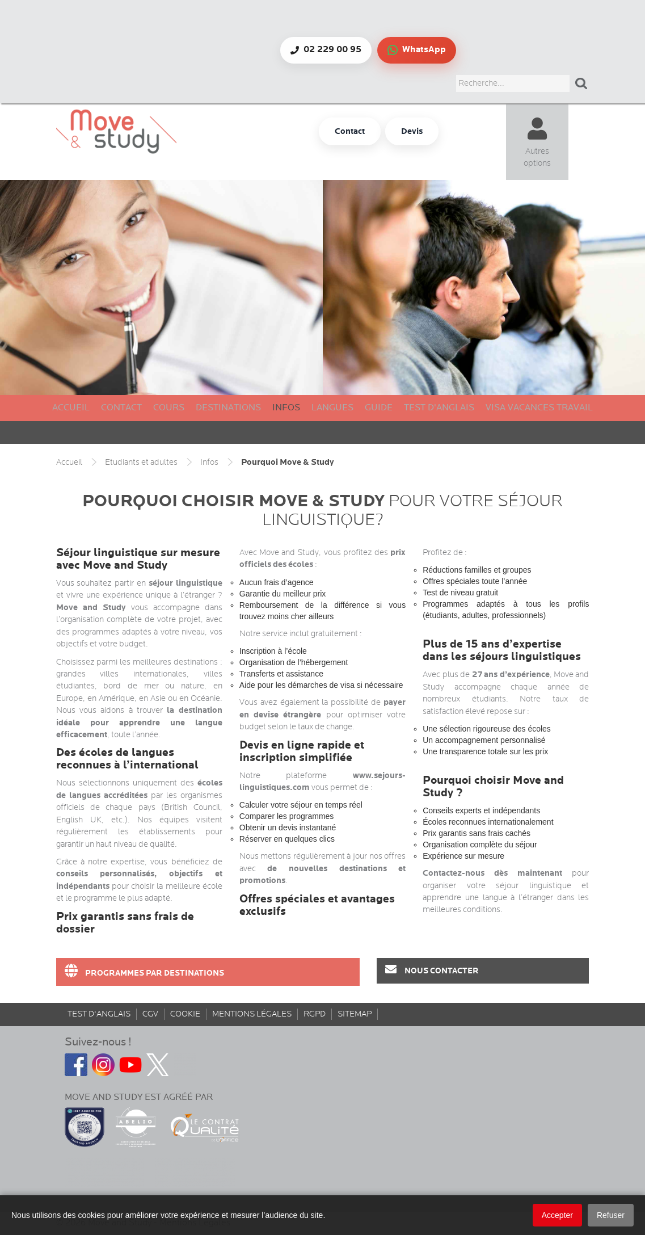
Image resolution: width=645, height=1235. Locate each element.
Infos (286, 407)
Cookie (185, 1014)
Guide (379, 407)
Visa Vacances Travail (539, 407)
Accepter (557, 1215)
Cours (168, 407)
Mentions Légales (252, 1014)
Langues (332, 407)
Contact (121, 407)
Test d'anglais (439, 407)
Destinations (228, 407)
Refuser (611, 1215)
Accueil (71, 407)
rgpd (314, 1014)
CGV (150, 1014)
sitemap (355, 1014)
